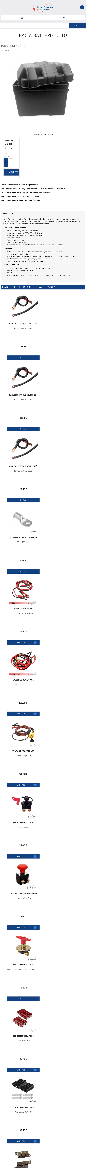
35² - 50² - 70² (64, 400)
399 (64, 1059)
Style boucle (22, 1041)
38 (64, 703)
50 (22, 489)
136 (64, 489)
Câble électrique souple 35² (22, 324)
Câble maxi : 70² (22, 685)
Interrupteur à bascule (22, 894)
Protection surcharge (22, 751)
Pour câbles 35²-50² (64, 685)
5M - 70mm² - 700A (64, 471)
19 (22, 346)
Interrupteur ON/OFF (64, 894)
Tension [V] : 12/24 (22, 613)
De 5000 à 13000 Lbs (22, 756)
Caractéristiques (10, 213)
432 (22, 1130)
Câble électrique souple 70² (22, 395)
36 (64, 560)
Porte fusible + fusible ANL (64, 822)
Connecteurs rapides (64, 680)
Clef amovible (64, 542)
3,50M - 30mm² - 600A (22, 471)
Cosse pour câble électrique (64, 395)
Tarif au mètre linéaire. (22, 328)
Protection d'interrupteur (64, 965)
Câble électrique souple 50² (64, 324)
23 (22, 418)
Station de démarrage (22, 537)
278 (22, 560)
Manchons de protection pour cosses (22, 823)
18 (22, 774)
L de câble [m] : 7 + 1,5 (22, 542)
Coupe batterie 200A (64, 537)
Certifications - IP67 (22, 898)
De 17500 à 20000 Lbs (64, 756)
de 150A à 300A (64, 827)
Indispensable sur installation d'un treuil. (64, 613)
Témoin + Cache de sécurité (22, 969)
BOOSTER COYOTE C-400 (22, 1107)
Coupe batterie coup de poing (22, 609)
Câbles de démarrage (22, 466)
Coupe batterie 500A (64, 609)
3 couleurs (22, 827)
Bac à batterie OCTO (43, 35)
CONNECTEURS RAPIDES (22, 680)
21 (63, 346)
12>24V (64, 1041)
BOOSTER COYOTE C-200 (64, 1036)
